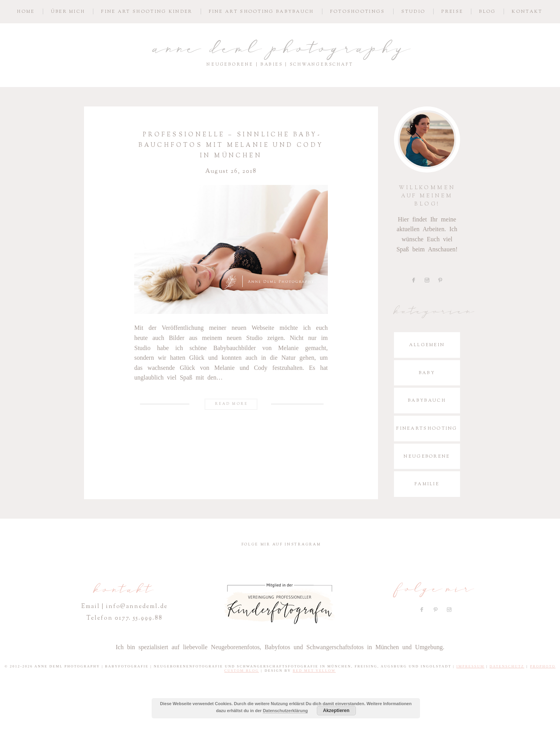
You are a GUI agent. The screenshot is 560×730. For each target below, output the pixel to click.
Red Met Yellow (314, 671)
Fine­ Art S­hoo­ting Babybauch (261, 11)
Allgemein (427, 345)
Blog (487, 11)
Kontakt (527, 11)
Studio (413, 11)
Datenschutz (507, 666)
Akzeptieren (336, 710)
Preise (452, 11)
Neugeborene (427, 456)
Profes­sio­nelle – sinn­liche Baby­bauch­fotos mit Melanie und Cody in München (230, 145)
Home (26, 11)
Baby (427, 373)
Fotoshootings (357, 11)
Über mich (68, 11)
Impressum (471, 666)
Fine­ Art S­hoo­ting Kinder (146, 11)
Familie (427, 484)
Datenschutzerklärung (285, 710)
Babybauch (427, 400)
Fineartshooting (427, 428)
